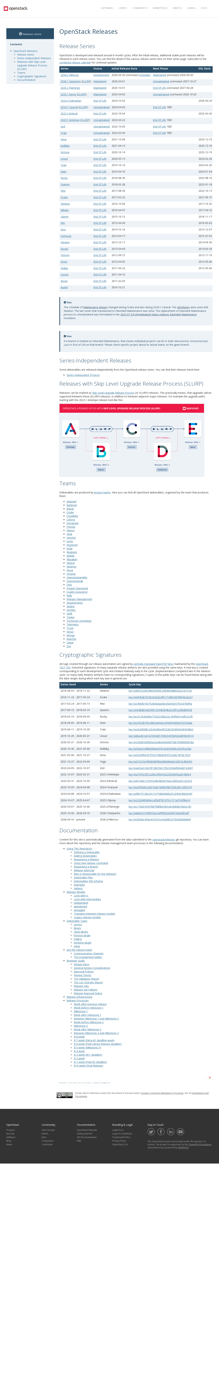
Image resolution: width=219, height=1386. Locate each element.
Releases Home (30, 34)
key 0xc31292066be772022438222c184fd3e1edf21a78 (161, 716)
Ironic (70, 541)
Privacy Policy (119, 1140)
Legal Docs (117, 1130)
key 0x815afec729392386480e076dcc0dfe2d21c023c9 (160, 781)
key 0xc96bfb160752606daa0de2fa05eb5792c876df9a (160, 703)
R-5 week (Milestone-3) (87, 1047)
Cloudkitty (72, 516)
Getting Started (84, 1133)
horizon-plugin (82, 935)
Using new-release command (91, 863)
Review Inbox (81, 964)
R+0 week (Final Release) (88, 1065)
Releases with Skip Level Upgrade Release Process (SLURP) (32, 65)
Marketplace (160, 8)
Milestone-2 (81, 1026)
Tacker (71, 617)
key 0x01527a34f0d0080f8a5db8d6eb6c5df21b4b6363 (160, 761)
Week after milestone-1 (87, 1015)
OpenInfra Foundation (200, 1144)
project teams (102, 492)
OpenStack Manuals (87, 1130)
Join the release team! (79, 950)
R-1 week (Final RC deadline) (90, 1062)
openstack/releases (163, 839)
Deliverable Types (77, 921)
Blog (8, 1140)
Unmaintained (161, 81)
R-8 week (79, 1036)
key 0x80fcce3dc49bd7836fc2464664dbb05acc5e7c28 (160, 690)
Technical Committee (79, 621)
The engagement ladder (88, 957)
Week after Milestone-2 (87, 1029)
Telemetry (73, 624)
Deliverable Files (83, 877)
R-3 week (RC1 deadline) (88, 1054)
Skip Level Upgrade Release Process (113, 392)
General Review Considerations (92, 968)
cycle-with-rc (81, 895)
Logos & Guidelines (122, 1133)
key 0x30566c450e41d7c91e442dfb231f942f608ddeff (160, 819)
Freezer (71, 526)
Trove (70, 628)
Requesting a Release (86, 859)
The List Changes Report (88, 982)
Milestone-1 (81, 1011)
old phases (183, 307)
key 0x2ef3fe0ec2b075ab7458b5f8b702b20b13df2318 (160, 787)
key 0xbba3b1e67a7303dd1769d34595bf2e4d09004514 (161, 736)
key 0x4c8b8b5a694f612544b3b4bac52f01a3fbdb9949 (160, 710)
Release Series (25, 54)
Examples (79, 884)
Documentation (26, 80)
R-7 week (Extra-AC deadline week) (94, 1040)
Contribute (47, 1144)
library (77, 928)
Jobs (44, 1137)
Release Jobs (81, 986)
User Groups (48, 1130)
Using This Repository (79, 848)
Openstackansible (77, 577)
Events (177, 8)
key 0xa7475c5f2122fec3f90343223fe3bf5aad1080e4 (160, 774)
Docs (204, 8)
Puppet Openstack (77, 588)
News (9, 1144)
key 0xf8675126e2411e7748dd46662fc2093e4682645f (160, 793)
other (77, 946)
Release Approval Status (88, 993)
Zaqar (70, 642)
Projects (10, 1130)
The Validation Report (86, 978)
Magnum (72, 552)
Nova (70, 570)
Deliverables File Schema (88, 881)
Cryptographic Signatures (32, 76)
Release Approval (84, 870)
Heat (69, 534)
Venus (70, 631)
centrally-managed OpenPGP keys (153, 664)
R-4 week (79, 1051)
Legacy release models (87, 917)
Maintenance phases (95, 307)
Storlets (71, 610)
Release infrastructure (79, 997)
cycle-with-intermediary (87, 899)
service (78, 924)
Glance (71, 530)
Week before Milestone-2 (89, 1022)
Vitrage (71, 635)
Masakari (72, 559)
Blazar (70, 508)
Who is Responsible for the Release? (95, 874)
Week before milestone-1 (89, 1007)
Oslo (69, 584)
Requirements (75, 602)
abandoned (80, 906)
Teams (21, 72)
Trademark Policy (121, 1137)
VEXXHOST (183, 1147)
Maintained (159, 75)
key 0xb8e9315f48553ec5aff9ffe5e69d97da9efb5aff (159, 813)
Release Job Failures (85, 989)
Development (101, 75)
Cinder (70, 512)
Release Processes (78, 1000)
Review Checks (82, 975)
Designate (73, 523)
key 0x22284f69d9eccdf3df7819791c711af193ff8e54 (159, 800)
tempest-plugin (82, 942)
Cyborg (71, 519)
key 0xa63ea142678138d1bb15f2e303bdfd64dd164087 (161, 768)
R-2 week (79, 1058)
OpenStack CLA (120, 1144)
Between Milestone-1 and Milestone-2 (96, 1018)
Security (10, 1133)
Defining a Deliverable (87, 852)
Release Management (79, 599)
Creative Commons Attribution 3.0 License (162, 1093)
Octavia (71, 574)
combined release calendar (75, 62)
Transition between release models (94, 913)
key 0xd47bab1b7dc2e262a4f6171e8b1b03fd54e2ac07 (161, 697)
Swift (69, 613)
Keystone (72, 545)
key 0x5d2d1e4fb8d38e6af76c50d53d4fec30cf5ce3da (160, 748)
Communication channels (89, 953)
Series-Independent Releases (34, 58)
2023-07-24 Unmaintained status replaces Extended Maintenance (158, 314)
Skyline (71, 606)
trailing (78, 939)
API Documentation (87, 1137)
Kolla (69, 548)
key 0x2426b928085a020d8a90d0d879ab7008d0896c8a (161, 742)
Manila (70, 555)
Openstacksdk (75, 581)
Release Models (76, 892)
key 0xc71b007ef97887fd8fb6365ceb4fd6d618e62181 (160, 806)
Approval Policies (84, 971)
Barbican (72, 505)
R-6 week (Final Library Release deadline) (98, 1044)
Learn (192, 8)
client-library (81, 931)
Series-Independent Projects (83, 375)
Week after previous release (90, 1004)
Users (123, 8)
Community (140, 8)
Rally (69, 595)
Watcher (71, 639)
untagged (79, 910)
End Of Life (159, 88)
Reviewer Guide (76, 960)
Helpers (78, 888)
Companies (47, 1140)
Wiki (79, 1140)
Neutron (71, 566)
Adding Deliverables (85, 856)
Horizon (71, 537)
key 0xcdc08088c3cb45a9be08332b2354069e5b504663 (161, 729)
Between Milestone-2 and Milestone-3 (96, 1033)
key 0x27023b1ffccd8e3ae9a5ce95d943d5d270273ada (160, 723)
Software (107, 8)
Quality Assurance (77, 592)
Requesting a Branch (86, 866)
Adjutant (72, 501)
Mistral (71, 563)
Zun (69, 646)
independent (81, 903)
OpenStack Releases (25, 51)
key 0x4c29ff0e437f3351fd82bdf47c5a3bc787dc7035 (159, 755)
